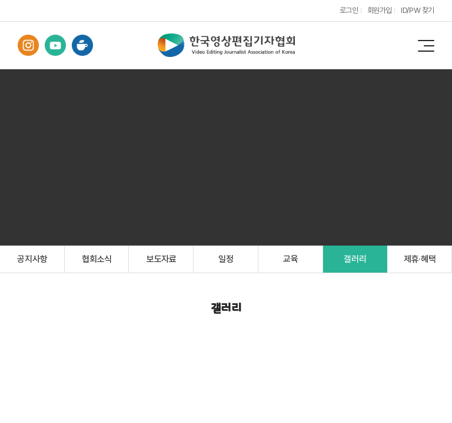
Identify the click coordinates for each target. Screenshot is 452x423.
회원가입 (379, 10)
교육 (290, 259)
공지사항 (32, 259)
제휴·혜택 (420, 259)
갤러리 (355, 259)
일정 (225, 259)
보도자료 (162, 259)
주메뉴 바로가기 (0, 0)
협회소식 (97, 259)
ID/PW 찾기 (417, 10)
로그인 (349, 10)
